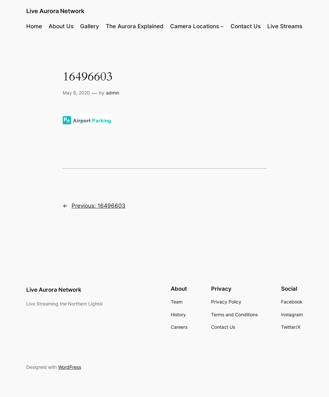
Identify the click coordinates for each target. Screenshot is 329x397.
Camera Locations (194, 26)
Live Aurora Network (55, 11)
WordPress (69, 367)
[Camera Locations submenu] (222, 26)
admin (112, 92)
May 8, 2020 (76, 92)
